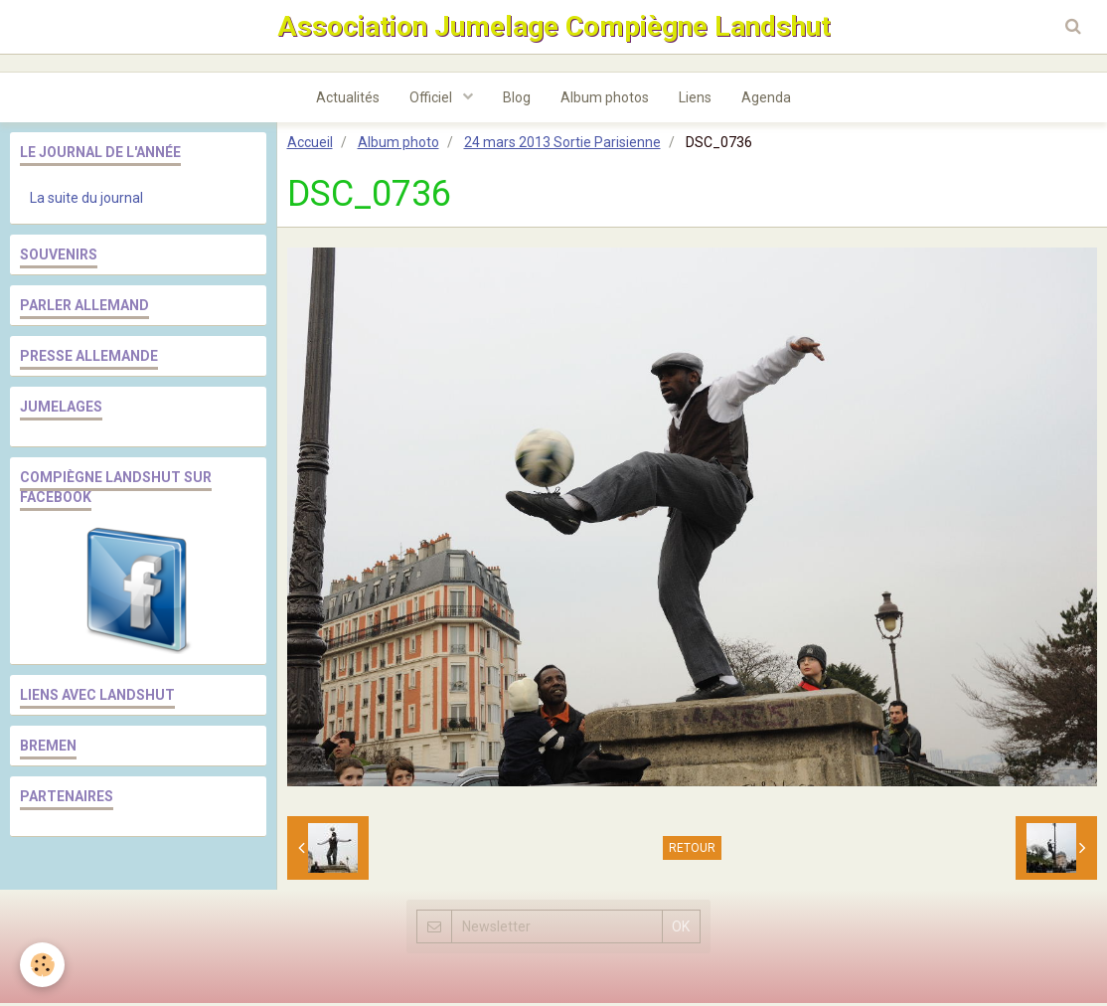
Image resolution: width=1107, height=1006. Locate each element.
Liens (695, 100)
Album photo (398, 145)
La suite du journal (86, 201)
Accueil (310, 145)
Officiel (432, 100)
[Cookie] (42, 964)
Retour (692, 851)
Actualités (348, 100)
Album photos (604, 100)
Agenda (766, 100)
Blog (517, 100)
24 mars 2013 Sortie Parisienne (562, 145)
